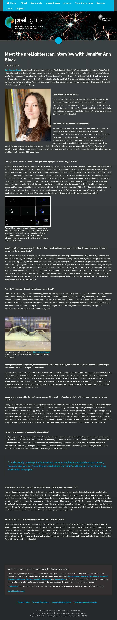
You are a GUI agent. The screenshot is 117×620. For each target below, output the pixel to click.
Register (20, 8)
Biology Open (60, 579)
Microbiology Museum (41, 352)
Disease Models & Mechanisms (38, 579)
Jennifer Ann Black (13, 70)
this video (13, 586)
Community (36, 2)
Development (74, 576)
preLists (67, 2)
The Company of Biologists (85, 602)
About (24, 2)
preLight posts (53, 2)
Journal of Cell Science (89, 576)
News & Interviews (84, 2)
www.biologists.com (16, 591)
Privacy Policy (24, 602)
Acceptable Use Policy (61, 602)
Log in (9, 8)
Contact (100, 2)
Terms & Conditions (40, 602)
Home (11, 2)
